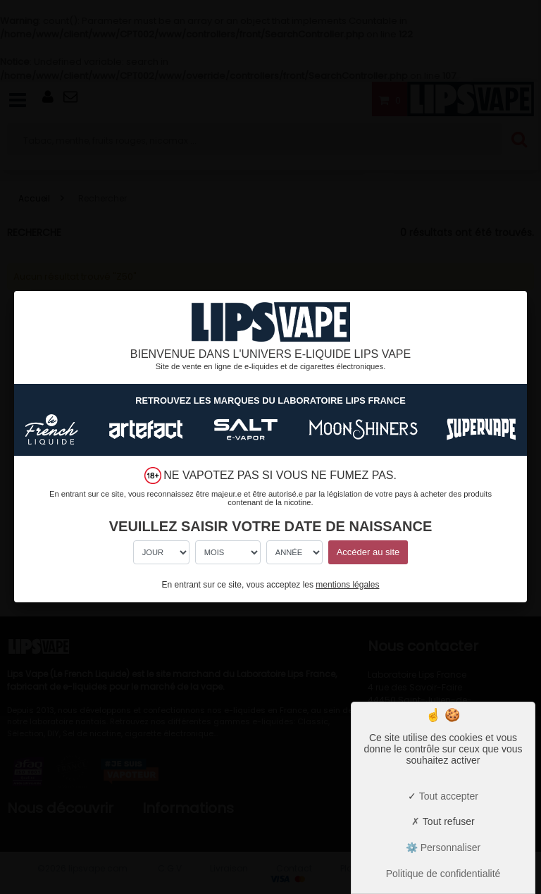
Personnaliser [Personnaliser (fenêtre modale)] (449, 847)
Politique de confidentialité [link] (443, 873)
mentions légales (347, 585)
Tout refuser (443, 821)
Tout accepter (443, 796)
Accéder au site (368, 552)
